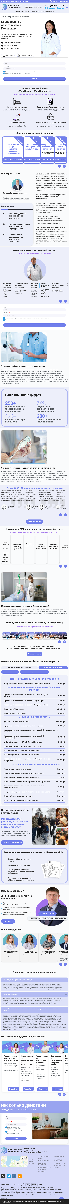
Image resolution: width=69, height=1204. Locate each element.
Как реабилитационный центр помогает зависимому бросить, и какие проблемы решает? (30, 1009)
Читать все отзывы (34, 522)
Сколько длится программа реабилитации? (18, 980)
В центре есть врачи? (10, 994)
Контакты (31, 1163)
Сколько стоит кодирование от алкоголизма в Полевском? (16, 238)
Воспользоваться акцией (12, 160)
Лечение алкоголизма (44, 1160)
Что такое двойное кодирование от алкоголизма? (17, 215)
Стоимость (32, 1161)
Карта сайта (4, 1198)
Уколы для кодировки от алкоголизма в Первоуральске (20, 226)
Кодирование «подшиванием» (53, 667)
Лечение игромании (60, 1163)
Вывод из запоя (59, 1156)
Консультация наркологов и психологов (34, 672)
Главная (3, 16)
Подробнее (13, 1089)
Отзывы (31, 1159)
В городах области (12, 16)
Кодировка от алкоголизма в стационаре (19, 667)
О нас (30, 1156)
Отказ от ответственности (7, 1197)
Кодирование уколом (10, 672)
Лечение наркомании (44, 1167)
